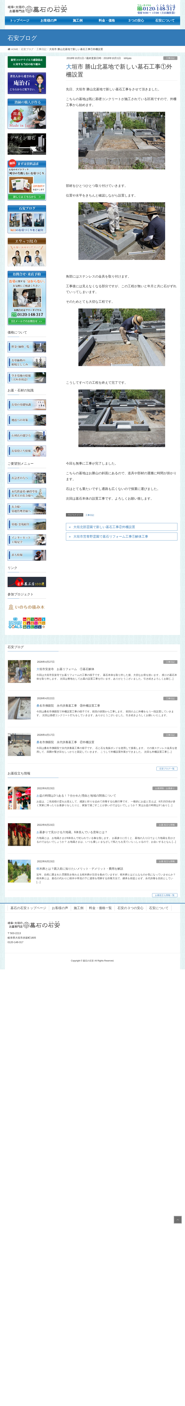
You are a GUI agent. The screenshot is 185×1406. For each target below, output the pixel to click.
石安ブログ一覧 (167, 768)
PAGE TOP (177, 1220)
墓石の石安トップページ (28, 908)
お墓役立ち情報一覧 (165, 895)
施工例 (78, 908)
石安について (159, 908)
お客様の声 (60, 908)
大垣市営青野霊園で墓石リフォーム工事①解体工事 (110, 536)
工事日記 (170, 58)
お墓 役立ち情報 (167, 825)
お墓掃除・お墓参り (165, 788)
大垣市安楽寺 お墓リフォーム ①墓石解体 (65, 669)
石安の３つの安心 (130, 908)
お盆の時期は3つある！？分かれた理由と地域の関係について (76, 795)
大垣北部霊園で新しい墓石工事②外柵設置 (104, 527)
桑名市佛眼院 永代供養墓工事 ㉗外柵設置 (65, 742)
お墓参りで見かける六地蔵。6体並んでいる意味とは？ (71, 832)
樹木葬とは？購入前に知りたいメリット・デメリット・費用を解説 (79, 868)
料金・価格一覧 (100, 908)
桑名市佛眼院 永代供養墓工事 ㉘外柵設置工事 (68, 705)
